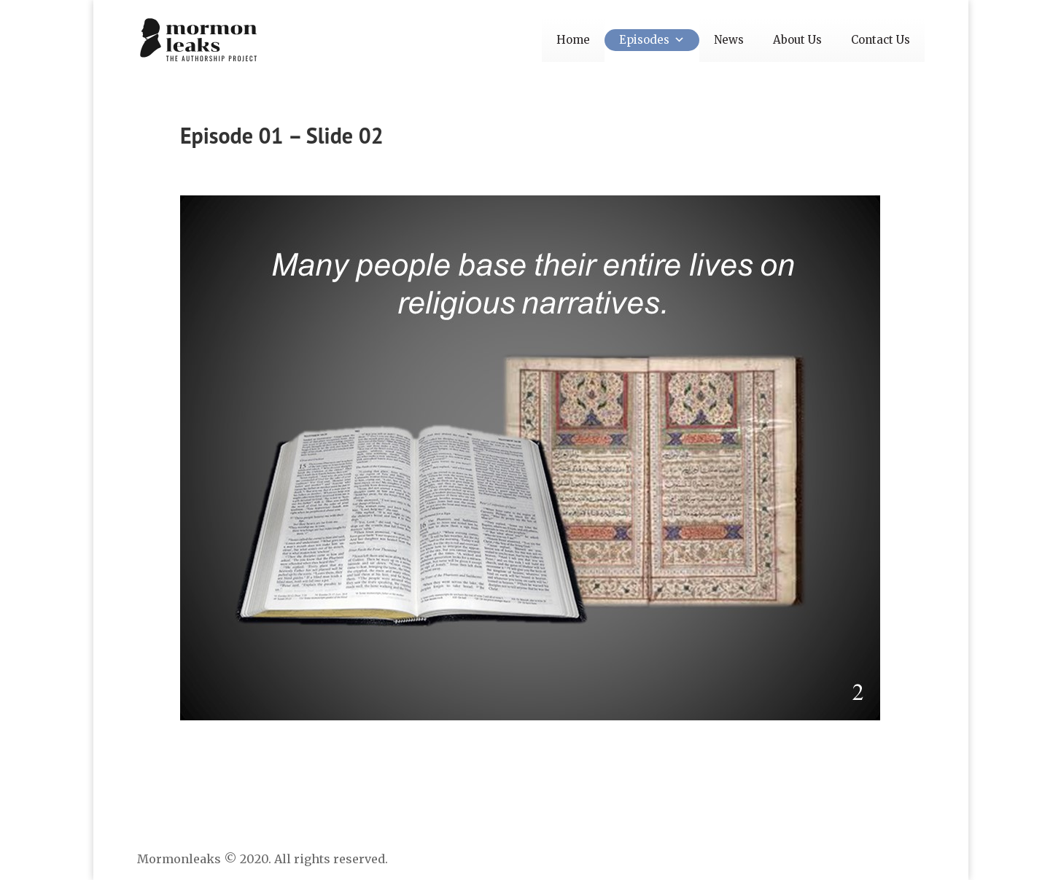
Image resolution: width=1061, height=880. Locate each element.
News (729, 40)
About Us (797, 40)
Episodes (652, 40)
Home (573, 40)
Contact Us (880, 40)
